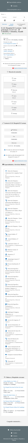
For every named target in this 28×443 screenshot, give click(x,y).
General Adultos (14, 235)
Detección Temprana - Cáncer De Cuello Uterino (14, 220)
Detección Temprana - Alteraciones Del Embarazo (14, 203)
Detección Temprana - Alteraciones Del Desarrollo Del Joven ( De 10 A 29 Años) (14, 194)
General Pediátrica (14, 239)
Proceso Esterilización (14, 264)
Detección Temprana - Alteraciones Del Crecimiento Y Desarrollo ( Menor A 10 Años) (14, 184)
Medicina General (14, 250)
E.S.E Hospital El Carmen (11, 43)
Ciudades (14, 6)
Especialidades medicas (14, 2)
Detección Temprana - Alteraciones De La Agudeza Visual (14, 174)
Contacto (14, 436)
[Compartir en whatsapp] (23, 20)
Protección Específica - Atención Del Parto (14, 279)
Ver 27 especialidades (10, 54)
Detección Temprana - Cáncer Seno (14, 228)
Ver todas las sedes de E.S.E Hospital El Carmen (14, 150)
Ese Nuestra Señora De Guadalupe (13, 401)
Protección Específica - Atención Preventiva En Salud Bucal (14, 297)
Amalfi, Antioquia (11, 25)
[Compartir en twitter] (14, 20)
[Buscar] (24, 17)
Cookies (14, 433)
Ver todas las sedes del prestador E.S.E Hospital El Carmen (14, 156)
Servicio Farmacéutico (14, 326)
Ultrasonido (14, 362)
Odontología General (14, 260)
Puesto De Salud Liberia (10, 395)
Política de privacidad (14, 430)
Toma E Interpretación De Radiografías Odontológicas (14, 349)
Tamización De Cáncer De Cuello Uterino (14, 333)
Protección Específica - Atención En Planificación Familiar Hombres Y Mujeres (14, 287)
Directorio (4, 24)
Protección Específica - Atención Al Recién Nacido (14, 271)
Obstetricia (14, 255)
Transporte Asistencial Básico (14, 356)
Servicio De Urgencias (14, 320)
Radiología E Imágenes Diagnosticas (14, 314)
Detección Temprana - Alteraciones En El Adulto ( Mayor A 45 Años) (14, 212)
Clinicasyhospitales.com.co (14, 9)
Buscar (3, 14)
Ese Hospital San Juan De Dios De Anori (13, 388)
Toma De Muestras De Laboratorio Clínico (14, 341)
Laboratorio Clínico (14, 245)
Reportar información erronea (19, 68)
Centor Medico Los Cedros (11, 381)
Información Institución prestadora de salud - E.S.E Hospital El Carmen (14, 64)
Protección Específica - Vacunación (14, 306)
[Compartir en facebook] (4, 20)
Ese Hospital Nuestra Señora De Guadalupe (14, 408)
